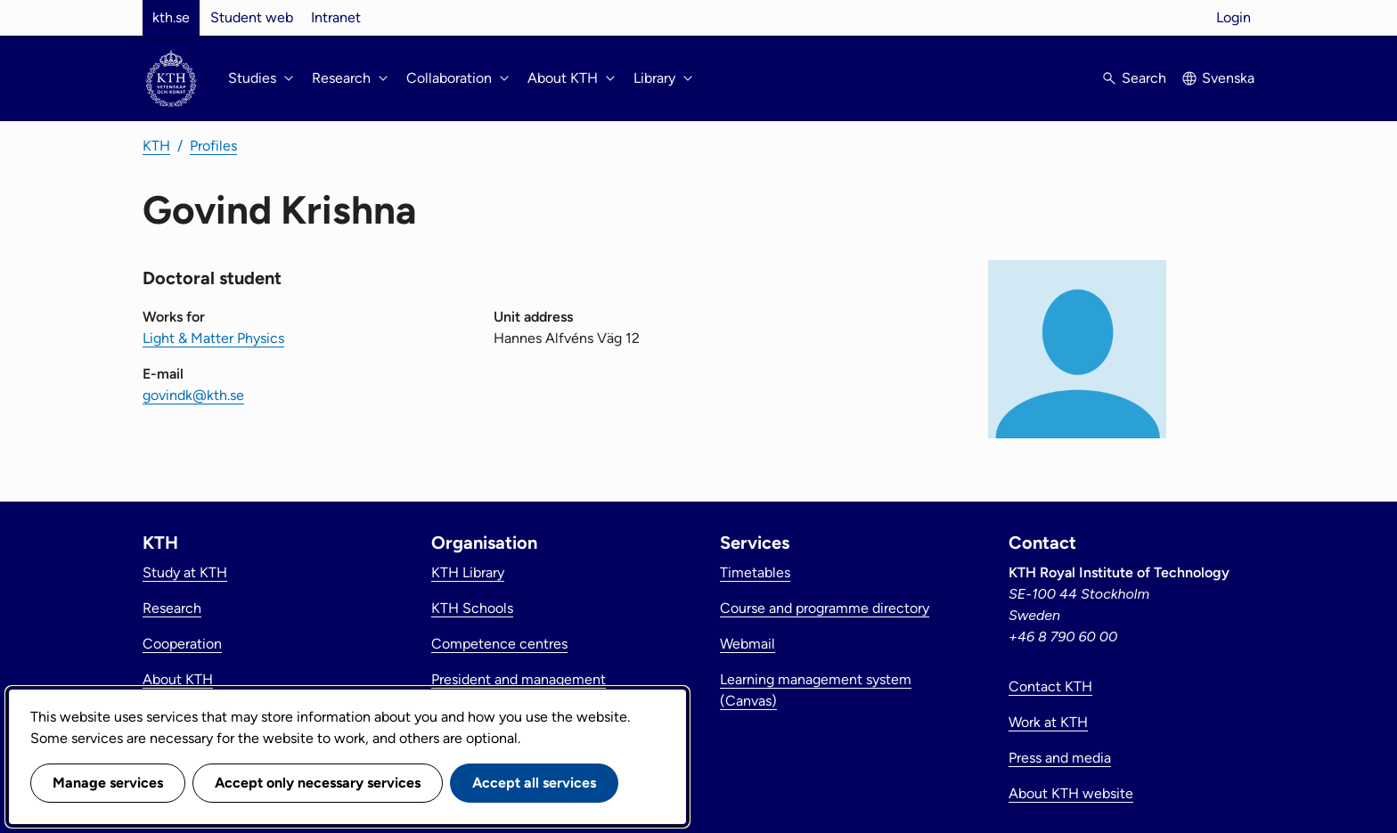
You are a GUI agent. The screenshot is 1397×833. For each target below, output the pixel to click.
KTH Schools (472, 608)
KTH (156, 145)
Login (1233, 17)
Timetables (755, 572)
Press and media (1060, 757)
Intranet (336, 17)
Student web (251, 17)
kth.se (171, 17)
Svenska (1228, 77)
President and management (518, 679)
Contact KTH (1050, 686)
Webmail (747, 643)
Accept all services (534, 782)
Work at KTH (1048, 722)
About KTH (178, 679)
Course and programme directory (824, 608)
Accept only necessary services (318, 782)
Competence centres (499, 643)
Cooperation (182, 643)
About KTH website (1071, 793)
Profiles (213, 145)
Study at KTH (185, 572)
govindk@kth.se (193, 395)
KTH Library (467, 572)
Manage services (108, 782)
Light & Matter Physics (213, 338)
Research (172, 608)
